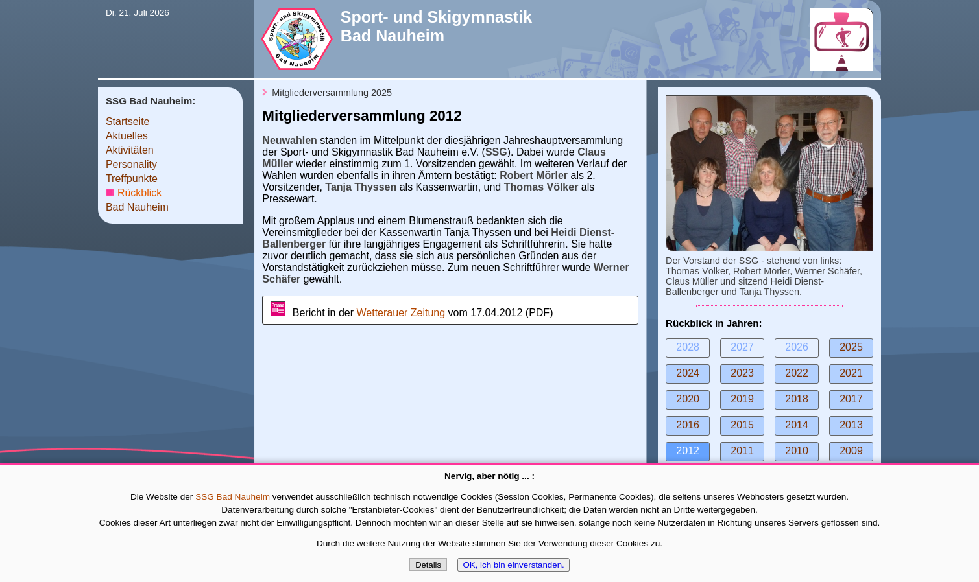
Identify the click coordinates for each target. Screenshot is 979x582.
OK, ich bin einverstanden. (513, 565)
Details (428, 565)
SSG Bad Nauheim (232, 497)
